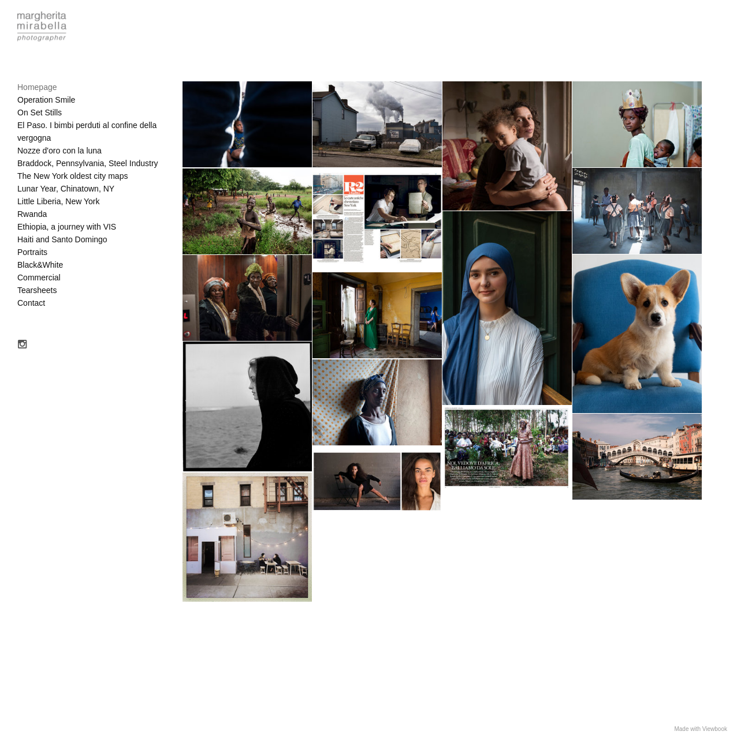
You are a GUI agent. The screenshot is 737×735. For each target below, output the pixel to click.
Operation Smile (46, 99)
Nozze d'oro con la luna (59, 150)
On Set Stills (39, 112)
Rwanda (32, 214)
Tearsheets (37, 290)
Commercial (39, 277)
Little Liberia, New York (58, 201)
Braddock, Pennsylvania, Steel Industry (87, 163)
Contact (31, 303)
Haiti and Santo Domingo (62, 239)
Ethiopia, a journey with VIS (66, 226)
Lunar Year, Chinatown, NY (65, 188)
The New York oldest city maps (72, 176)
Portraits (32, 252)
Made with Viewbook (700, 729)
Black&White (40, 264)
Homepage (37, 87)
